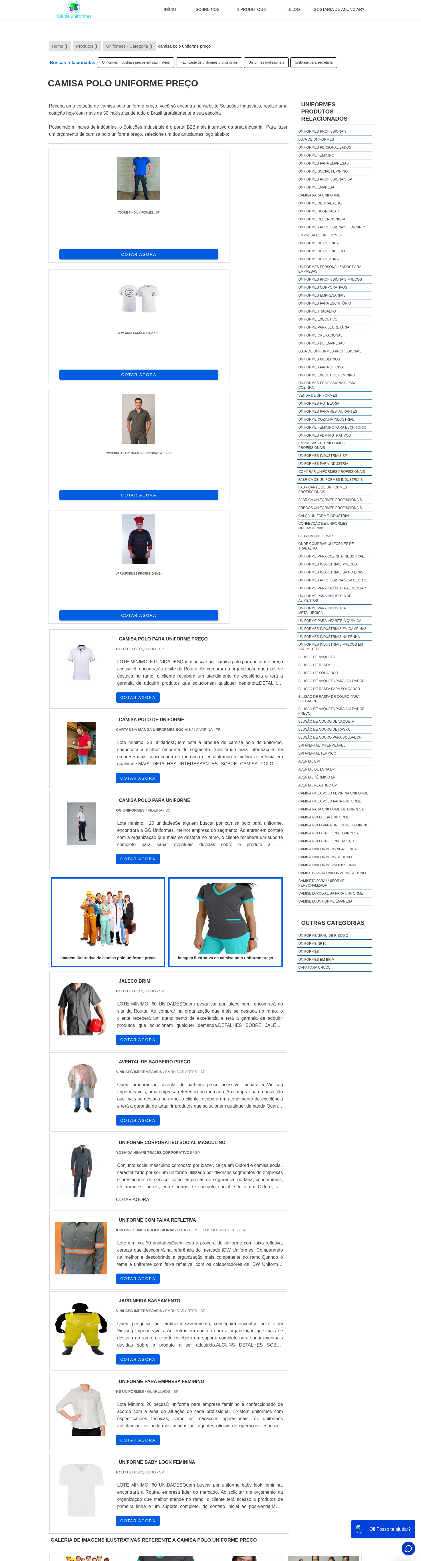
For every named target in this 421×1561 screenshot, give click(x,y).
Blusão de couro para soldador (330, 737)
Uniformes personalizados (324, 147)
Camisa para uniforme (319, 195)
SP (122, 1400)
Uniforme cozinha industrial (326, 419)
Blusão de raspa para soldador (329, 689)
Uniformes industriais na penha (329, 637)
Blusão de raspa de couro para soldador (328, 699)
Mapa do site (357, 1511)
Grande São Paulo (202, 1449)
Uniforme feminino (316, 155)
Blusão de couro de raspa (324, 729)
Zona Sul (146, 1449)
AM (241, 1400)
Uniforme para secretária (314, 62)
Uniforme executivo (317, 319)
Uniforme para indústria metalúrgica (322, 610)
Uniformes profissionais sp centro (332, 580)
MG (94, 1400)
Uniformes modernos (319, 359)
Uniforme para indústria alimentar (332, 588)
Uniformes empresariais (321, 295)
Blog (293, 9)
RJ (80, 1400)
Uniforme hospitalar (318, 211)
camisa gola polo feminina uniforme (333, 793)
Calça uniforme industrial (324, 516)
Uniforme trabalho (317, 311)
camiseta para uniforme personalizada (321, 883)
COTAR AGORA (78, 253)
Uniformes (308, 952)
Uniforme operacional (320, 335)
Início (168, 9)
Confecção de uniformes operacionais (322, 526)
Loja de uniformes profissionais (329, 351)
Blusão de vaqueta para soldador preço (331, 711)
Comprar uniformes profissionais (331, 472)
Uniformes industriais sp (322, 456)
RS (163, 1400)
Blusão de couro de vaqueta (326, 721)
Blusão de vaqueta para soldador (331, 681)
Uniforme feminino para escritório (332, 427)
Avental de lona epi (317, 769)
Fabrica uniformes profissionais (330, 500)
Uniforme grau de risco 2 (323, 936)
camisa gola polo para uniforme (329, 801)
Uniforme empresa (316, 187)
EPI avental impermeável (321, 745)
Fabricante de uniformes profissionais (209, 62)
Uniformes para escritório (324, 303)
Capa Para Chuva (314, 968)
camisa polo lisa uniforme (323, 817)
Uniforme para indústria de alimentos (324, 598)
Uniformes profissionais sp (325, 179)
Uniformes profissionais (266, 62)
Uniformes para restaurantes (327, 411)
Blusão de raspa (314, 665)
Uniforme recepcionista (321, 219)
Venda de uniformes (317, 396)
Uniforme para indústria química (329, 621)
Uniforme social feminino (323, 171)
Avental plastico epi (318, 785)
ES (108, 1400)
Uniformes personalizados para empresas (329, 269)
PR (135, 1400)
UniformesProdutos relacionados (324, 111)
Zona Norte (94, 1449)
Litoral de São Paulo (240, 1449)
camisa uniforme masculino (325, 857)
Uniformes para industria (323, 464)
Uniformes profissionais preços (330, 279)
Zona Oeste (121, 1449)
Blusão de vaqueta (316, 657)
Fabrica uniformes (316, 536)
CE (204, 1400)
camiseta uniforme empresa (325, 901)
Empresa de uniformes (320, 235)
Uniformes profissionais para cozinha (327, 385)
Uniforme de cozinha (318, 243)
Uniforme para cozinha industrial (331, 556)
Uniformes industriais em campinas (332, 629)
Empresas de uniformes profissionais (321, 445)
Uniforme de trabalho (320, 203)
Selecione (61, 1400)
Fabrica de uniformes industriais (330, 480)
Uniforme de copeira (318, 259)
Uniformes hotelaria (318, 404)
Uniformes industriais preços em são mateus (136, 62)
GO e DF (223, 1400)
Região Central (65, 1449)
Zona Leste (170, 1449)
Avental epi (309, 761)
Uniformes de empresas (321, 343)
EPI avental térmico (317, 753)
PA (255, 1400)
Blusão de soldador (318, 673)
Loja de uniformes (316, 139)
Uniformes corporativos (322, 287)
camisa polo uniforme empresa (328, 833)
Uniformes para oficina (320, 367)
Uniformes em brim (316, 960)
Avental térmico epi (317, 777)
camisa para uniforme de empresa (331, 809)
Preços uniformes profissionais (330, 508)
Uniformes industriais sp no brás (330, 572)
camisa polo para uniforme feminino (333, 825)
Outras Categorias (332, 923)
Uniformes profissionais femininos (332, 227)
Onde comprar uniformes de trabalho (326, 546)
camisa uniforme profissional (327, 865)
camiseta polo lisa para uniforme (330, 893)
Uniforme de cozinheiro (321, 251)
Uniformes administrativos (324, 435)
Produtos (251, 9)
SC (149, 1400)
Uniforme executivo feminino (326, 375)
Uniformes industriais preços (327, 564)
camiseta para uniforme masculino (332, 873)
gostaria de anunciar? (338, 9)
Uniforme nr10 (312, 944)
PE (177, 1400)
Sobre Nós (206, 9)
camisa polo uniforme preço (326, 841)
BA (191, 1400)
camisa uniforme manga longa (327, 849)
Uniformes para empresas (323, 163)
